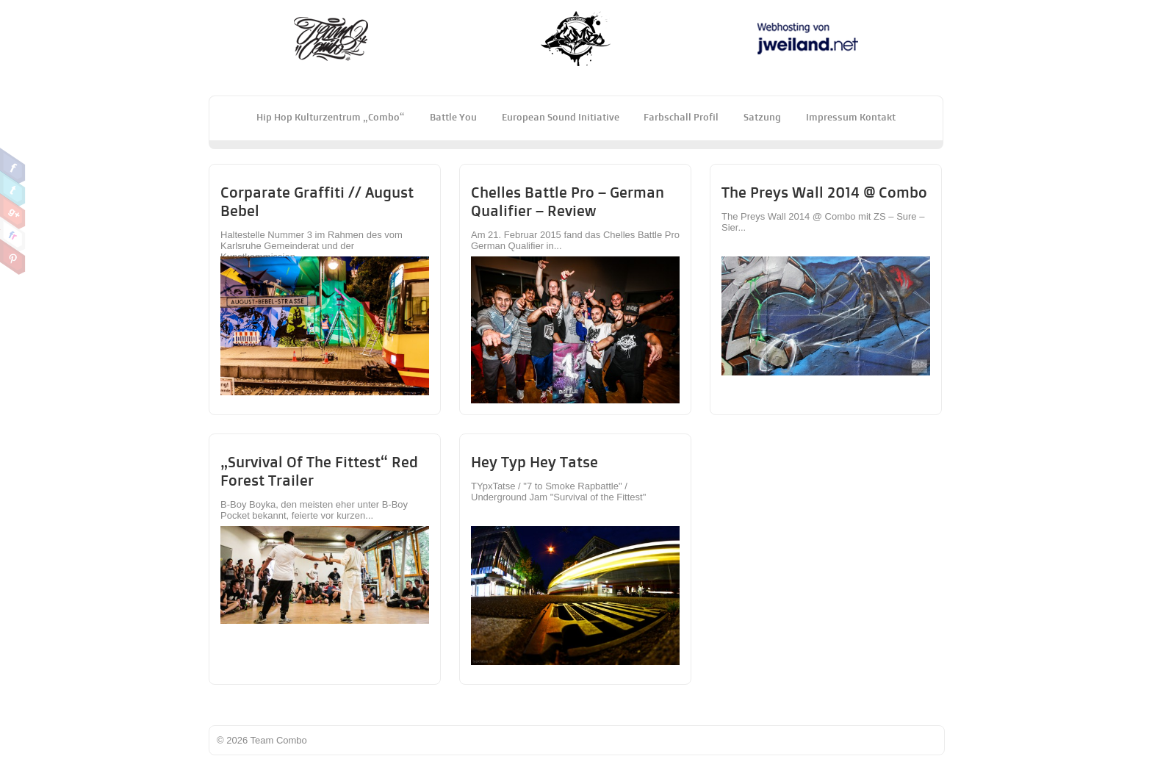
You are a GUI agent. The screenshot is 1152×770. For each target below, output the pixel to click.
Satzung (762, 117)
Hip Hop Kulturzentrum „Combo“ (330, 117)
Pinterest (13, 257)
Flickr (13, 234)
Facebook (13, 166)
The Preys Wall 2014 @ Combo (824, 192)
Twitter (13, 188)
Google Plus (13, 211)
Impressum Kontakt (851, 117)
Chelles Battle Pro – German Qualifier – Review (567, 201)
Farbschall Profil (681, 117)
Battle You (453, 117)
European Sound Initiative (560, 117)
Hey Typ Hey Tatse (534, 462)
